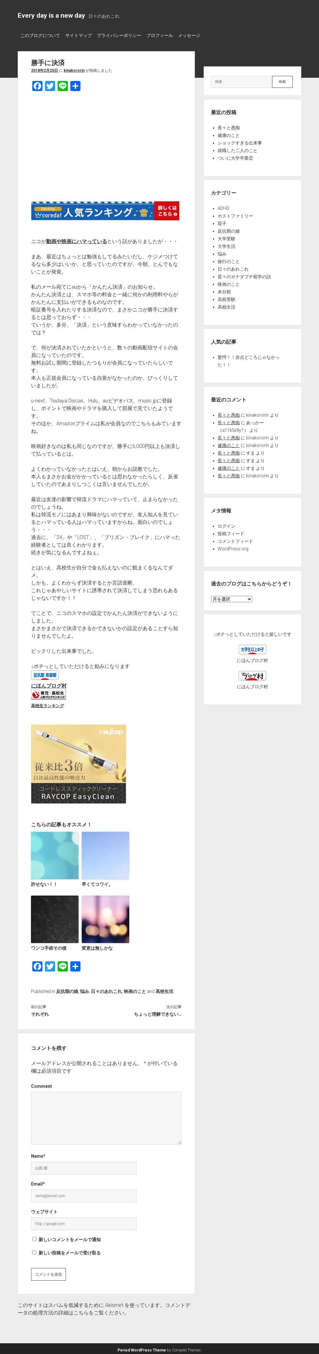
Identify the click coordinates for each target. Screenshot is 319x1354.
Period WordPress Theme (142, 1347)
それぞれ (40, 1011)
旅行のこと (229, 259)
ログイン (226, 524)
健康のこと (229, 133)
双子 (222, 221)
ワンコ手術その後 (47, 945)
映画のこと (135, 988)
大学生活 (226, 244)
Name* (38, 1153)
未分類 (224, 289)
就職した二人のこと (238, 148)
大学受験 (226, 236)
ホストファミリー (235, 214)
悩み (84, 988)
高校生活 (164, 988)
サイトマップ (81, 35)
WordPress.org (233, 546)
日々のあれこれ (106, 988)
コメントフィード (235, 539)
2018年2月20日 (44, 68)
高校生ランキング (47, 704)
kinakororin (74, 68)
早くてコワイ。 (96, 881)
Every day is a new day (51, 15)
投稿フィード (231, 531)
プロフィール (169, 35)
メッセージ (202, 35)
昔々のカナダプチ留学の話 (244, 274)
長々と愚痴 (229, 125)
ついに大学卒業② (235, 156)
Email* (38, 1181)
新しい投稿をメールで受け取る (70, 1250)
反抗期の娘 (67, 988)
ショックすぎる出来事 (240, 141)
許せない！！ (43, 881)
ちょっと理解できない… (158, 1011)
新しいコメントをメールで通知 (70, 1237)
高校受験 (226, 297)
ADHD (223, 206)
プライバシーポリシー (125, 35)
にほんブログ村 (49, 684)
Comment (41, 1083)
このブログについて (40, 35)
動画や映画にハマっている (76, 239)
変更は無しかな (96, 945)
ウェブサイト (44, 1209)
